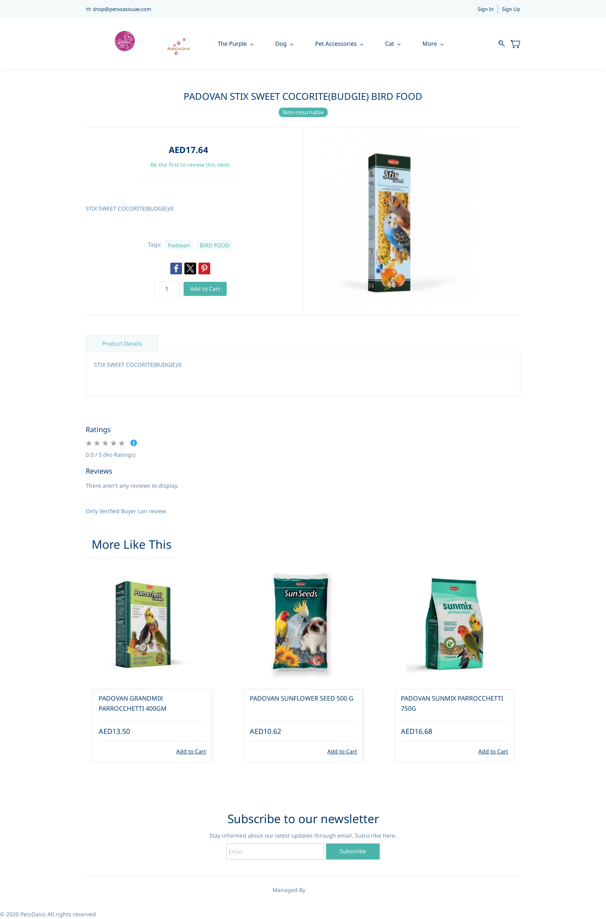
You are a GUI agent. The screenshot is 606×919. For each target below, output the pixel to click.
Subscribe (353, 851)
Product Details (122, 343)
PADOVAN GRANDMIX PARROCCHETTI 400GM (133, 703)
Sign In (486, 9)
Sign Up (511, 9)
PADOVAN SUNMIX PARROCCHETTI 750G (452, 703)
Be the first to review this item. (190, 164)
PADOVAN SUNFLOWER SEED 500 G (302, 698)
